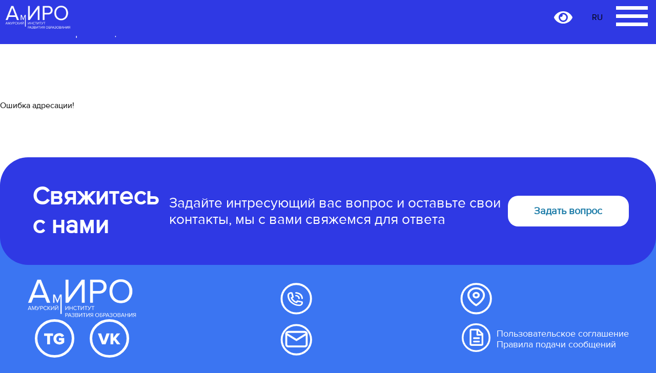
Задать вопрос (568, 211)
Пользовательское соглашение (563, 333)
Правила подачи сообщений (556, 344)
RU (597, 17)
